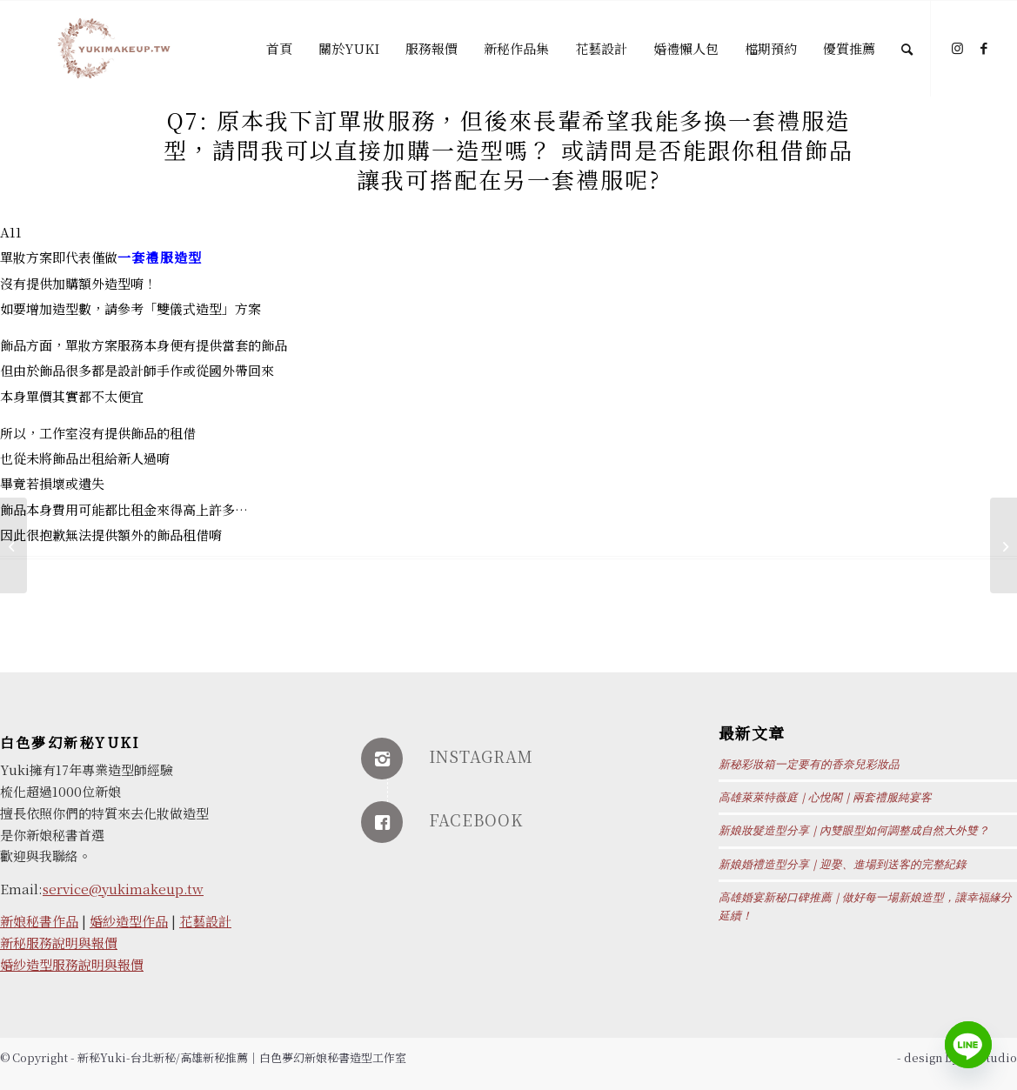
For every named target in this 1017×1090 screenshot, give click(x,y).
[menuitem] (279, 49)
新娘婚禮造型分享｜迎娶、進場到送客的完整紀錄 (843, 865)
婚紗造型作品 (129, 921)
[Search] (907, 49)
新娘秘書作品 (39, 921)
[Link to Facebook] (984, 48)
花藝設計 (205, 921)
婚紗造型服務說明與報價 (72, 964)
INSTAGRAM (481, 756)
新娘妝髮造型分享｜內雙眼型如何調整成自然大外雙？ (854, 831)
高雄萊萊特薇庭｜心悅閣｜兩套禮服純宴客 (825, 798)
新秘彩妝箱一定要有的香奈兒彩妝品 (809, 765)
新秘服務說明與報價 (58, 942)
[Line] (968, 1044)
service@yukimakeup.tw (123, 888)
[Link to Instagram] (958, 48)
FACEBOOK (476, 819)
